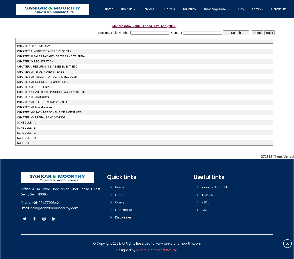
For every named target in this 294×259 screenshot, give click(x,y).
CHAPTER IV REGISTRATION (35, 61)
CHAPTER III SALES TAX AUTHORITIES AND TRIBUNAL (51, 56)
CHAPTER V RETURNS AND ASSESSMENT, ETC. (47, 66)
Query (240, 9)
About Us (127, 9)
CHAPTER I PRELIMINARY (33, 46)
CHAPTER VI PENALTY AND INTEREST (41, 71)
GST (205, 209)
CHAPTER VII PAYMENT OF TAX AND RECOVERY (48, 76)
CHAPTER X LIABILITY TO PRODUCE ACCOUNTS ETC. (51, 92)
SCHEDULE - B (26, 127)
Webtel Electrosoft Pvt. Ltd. (157, 250)
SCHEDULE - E (26, 143)
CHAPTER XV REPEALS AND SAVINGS (41, 117)
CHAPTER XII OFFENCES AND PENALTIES (44, 102)
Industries (189, 9)
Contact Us (278, 9)
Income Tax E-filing (216, 187)
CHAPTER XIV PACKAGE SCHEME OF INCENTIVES (49, 112)
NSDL (205, 202)
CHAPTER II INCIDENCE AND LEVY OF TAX (44, 51)
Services (150, 9)
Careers (169, 9)
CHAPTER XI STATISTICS (33, 97)
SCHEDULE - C (26, 132)
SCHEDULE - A (26, 122)
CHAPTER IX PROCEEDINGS (35, 87)
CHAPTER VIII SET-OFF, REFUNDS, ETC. (42, 81)
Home (109, 9)
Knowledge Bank (216, 9)
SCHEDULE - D (26, 137)
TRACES (207, 194)
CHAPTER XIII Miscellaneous (34, 107)
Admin (258, 9)
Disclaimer (123, 217)
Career (120, 194)
